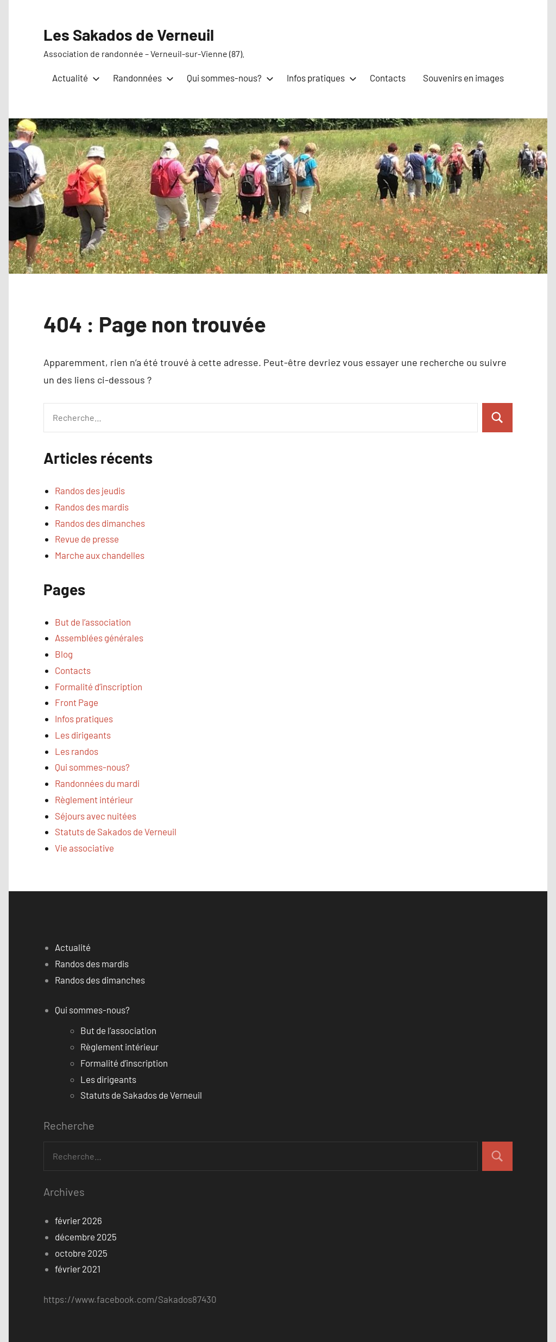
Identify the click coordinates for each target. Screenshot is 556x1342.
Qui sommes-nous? (228, 77)
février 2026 (78, 1220)
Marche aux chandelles (99, 555)
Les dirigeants (83, 734)
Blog (64, 653)
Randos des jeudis (90, 490)
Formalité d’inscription (98, 686)
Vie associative (84, 847)
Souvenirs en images (463, 77)
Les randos (76, 750)
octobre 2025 (81, 1252)
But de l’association (93, 621)
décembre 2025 (86, 1236)
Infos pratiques (319, 77)
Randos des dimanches (100, 522)
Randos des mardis (92, 506)
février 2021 (77, 1268)
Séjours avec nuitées (95, 815)
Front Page (76, 702)
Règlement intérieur (94, 799)
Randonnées (141, 77)
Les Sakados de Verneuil (135, 33)
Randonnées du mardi (97, 783)
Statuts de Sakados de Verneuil (115, 831)
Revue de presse (87, 538)
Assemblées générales (99, 637)
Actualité (74, 77)
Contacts (388, 77)
